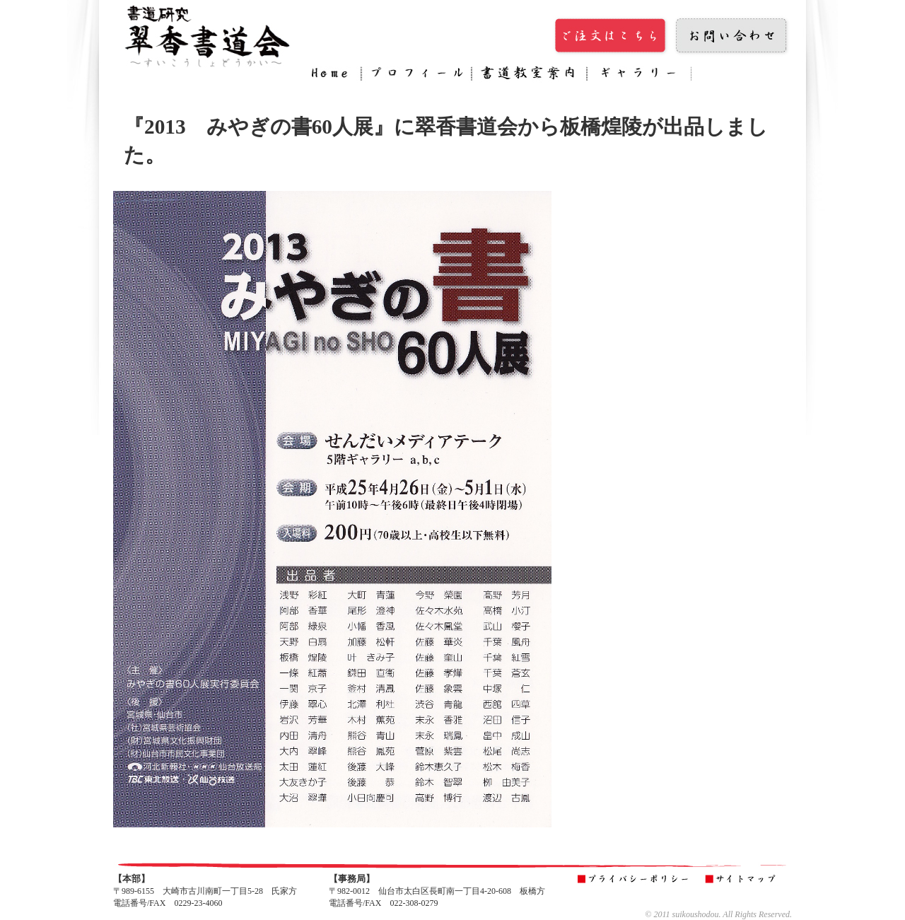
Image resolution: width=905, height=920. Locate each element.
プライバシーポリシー (635, 879)
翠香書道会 (208, 35)
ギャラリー (639, 76)
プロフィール (416, 76)
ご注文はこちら (611, 36)
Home (333, 76)
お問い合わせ (732, 36)
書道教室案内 (529, 76)
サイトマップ (743, 879)
